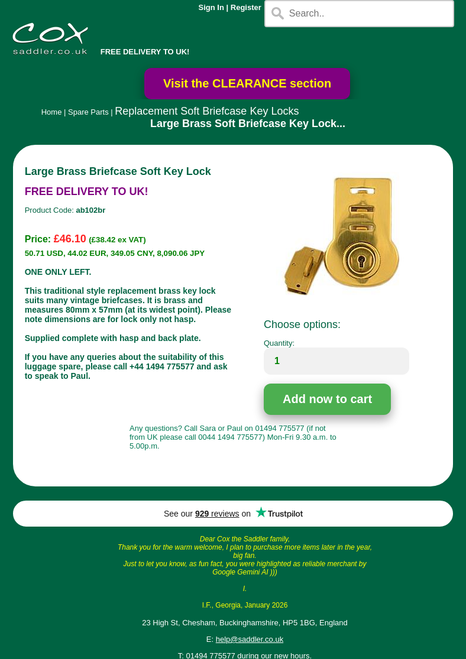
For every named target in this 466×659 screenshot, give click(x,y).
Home (51, 112)
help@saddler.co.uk (249, 639)
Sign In (211, 7)
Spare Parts (88, 112)
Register (246, 7)
